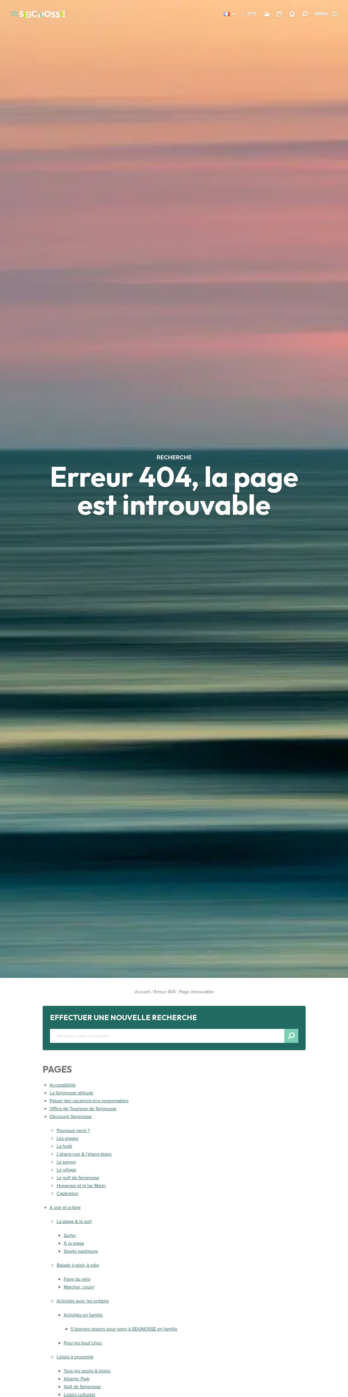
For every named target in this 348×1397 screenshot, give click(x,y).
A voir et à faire (65, 1207)
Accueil (142, 991)
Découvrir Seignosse (71, 1116)
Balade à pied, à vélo (78, 1265)
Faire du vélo (77, 1279)
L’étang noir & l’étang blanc (84, 1154)
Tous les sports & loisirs (87, 1371)
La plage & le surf (74, 1221)
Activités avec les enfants (83, 1301)
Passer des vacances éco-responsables (89, 1100)
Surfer (70, 1235)
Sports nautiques (81, 1251)
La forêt (64, 1146)
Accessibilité (63, 1085)
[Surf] (266, 14)
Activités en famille (83, 1315)
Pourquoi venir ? (73, 1130)
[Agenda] (279, 14)
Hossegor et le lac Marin (81, 1185)
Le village (66, 1169)
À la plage (74, 1243)
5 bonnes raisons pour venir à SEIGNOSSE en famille (124, 1329)
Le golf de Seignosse (78, 1177)
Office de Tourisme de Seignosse (83, 1108)
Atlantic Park (76, 1378)
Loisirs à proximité (75, 1357)
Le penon (66, 1162)
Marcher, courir (79, 1287)
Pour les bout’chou (83, 1343)
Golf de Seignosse (82, 1386)
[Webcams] (292, 14)
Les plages (67, 1138)
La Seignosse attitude (72, 1093)
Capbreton (67, 1193)
